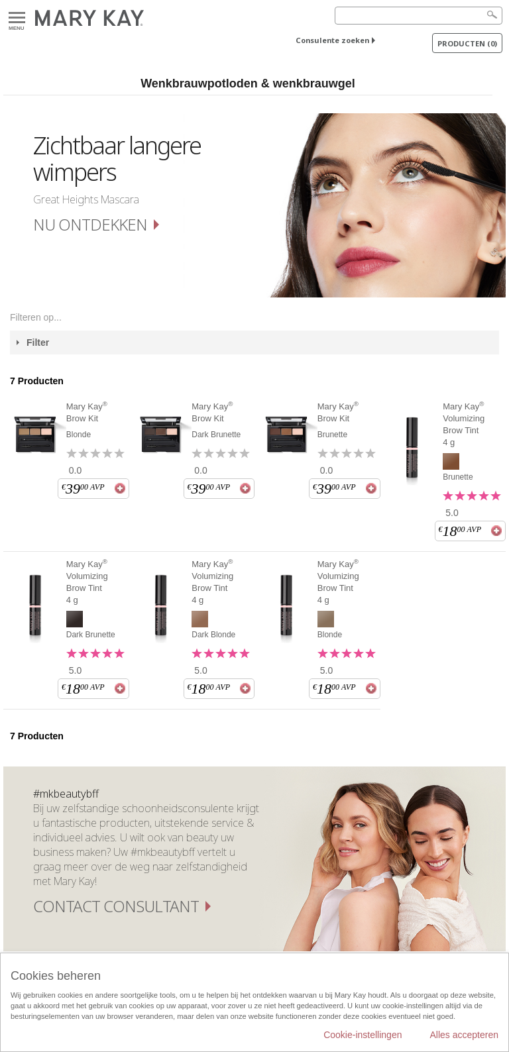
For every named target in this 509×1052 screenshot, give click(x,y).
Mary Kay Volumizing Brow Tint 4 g (463, 424)
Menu (17, 18)
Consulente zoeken (332, 40)
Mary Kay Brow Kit (86, 412)
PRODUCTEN (467, 43)
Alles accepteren (463, 1034)
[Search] (418, 16)
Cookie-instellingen (362, 1034)
